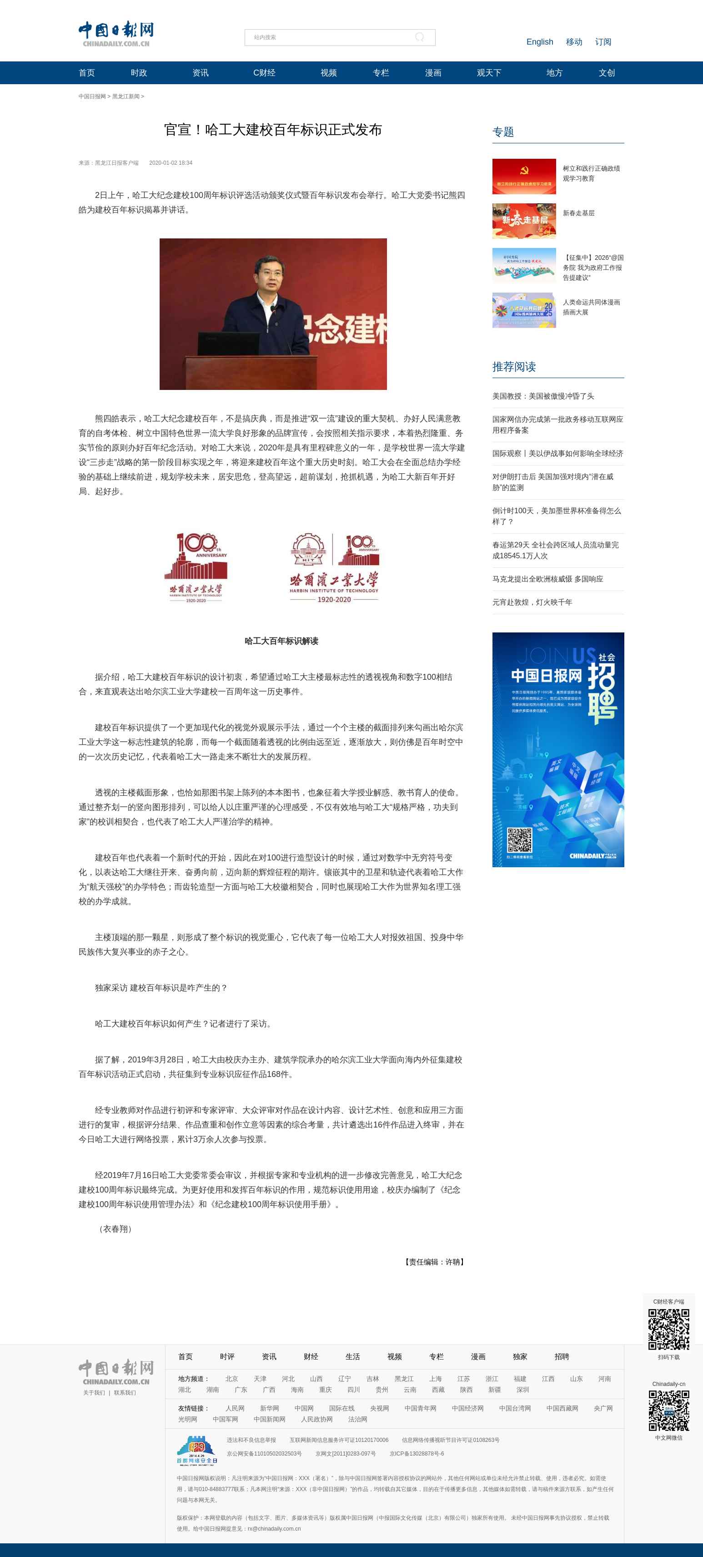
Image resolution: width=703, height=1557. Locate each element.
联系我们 (125, 1393)
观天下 (489, 72)
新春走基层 (579, 213)
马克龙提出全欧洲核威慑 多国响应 (547, 579)
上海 (435, 1378)
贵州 (382, 1389)
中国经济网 (468, 1408)
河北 (288, 1378)
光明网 (187, 1419)
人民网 (235, 1408)
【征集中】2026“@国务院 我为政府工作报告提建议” (593, 267)
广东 (241, 1389)
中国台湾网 (515, 1408)
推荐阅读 (514, 366)
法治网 (357, 1419)
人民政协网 (317, 1419)
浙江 (492, 1378)
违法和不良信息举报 (251, 1440)
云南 (410, 1389)
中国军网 (225, 1419)
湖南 (212, 1389)
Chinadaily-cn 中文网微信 (669, 1411)
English (540, 41)
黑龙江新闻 (126, 96)
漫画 (433, 72)
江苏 (463, 1378)
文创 (607, 72)
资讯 (200, 72)
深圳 (523, 1389)
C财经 (264, 72)
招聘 (562, 1356)
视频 (329, 72)
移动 (574, 41)
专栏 (381, 72)
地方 (555, 72)
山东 (576, 1378)
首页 (87, 72)
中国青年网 (421, 1408)
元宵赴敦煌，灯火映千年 (532, 602)
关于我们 (94, 1393)
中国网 (304, 1408)
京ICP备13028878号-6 (417, 1454)
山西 (316, 1378)
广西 (269, 1389)
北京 (232, 1378)
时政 (139, 72)
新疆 (494, 1389)
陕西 (466, 1389)
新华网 (269, 1408)
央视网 (379, 1408)
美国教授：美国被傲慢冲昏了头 (543, 396)
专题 (503, 132)
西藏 (438, 1389)
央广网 (603, 1408)
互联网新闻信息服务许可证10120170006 (339, 1440)
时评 (227, 1356)
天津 (260, 1378)
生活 (353, 1356)
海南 (297, 1389)
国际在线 (342, 1408)
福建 (520, 1378)
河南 (604, 1378)
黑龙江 (404, 1378)
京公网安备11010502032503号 (264, 1454)
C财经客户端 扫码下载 (669, 1329)
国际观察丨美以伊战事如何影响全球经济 (557, 453)
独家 (520, 1356)
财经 (311, 1356)
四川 (353, 1389)
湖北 (184, 1389)
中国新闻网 (270, 1419)
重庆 (325, 1389)
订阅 (603, 41)
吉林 (373, 1378)
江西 (548, 1378)
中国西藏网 (562, 1408)
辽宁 (344, 1378)
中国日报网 (92, 96)
